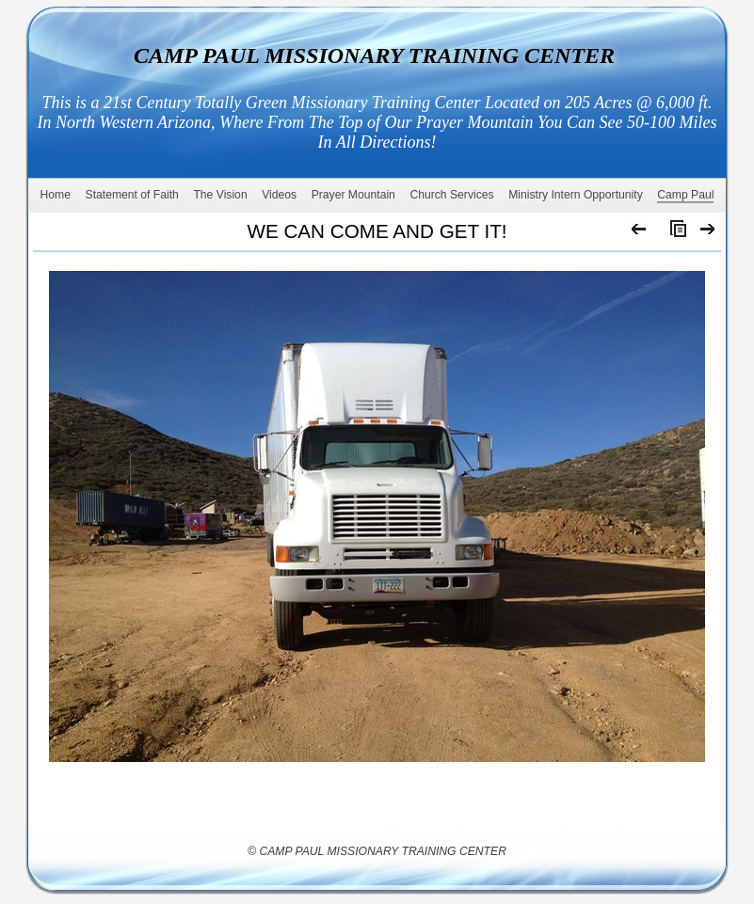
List (674, 233)
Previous (639, 233)
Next (708, 233)
